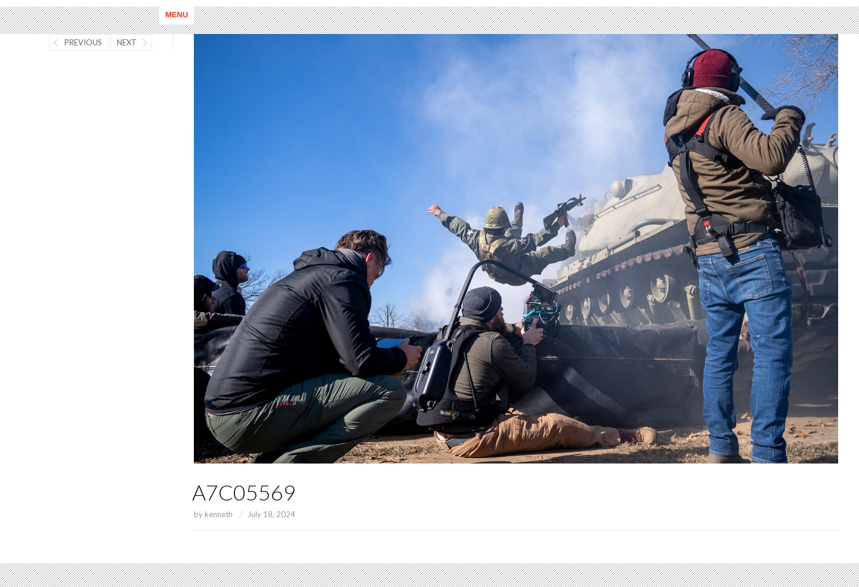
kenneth (219, 514)
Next (127, 42)
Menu (176, 14)
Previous (83, 42)
